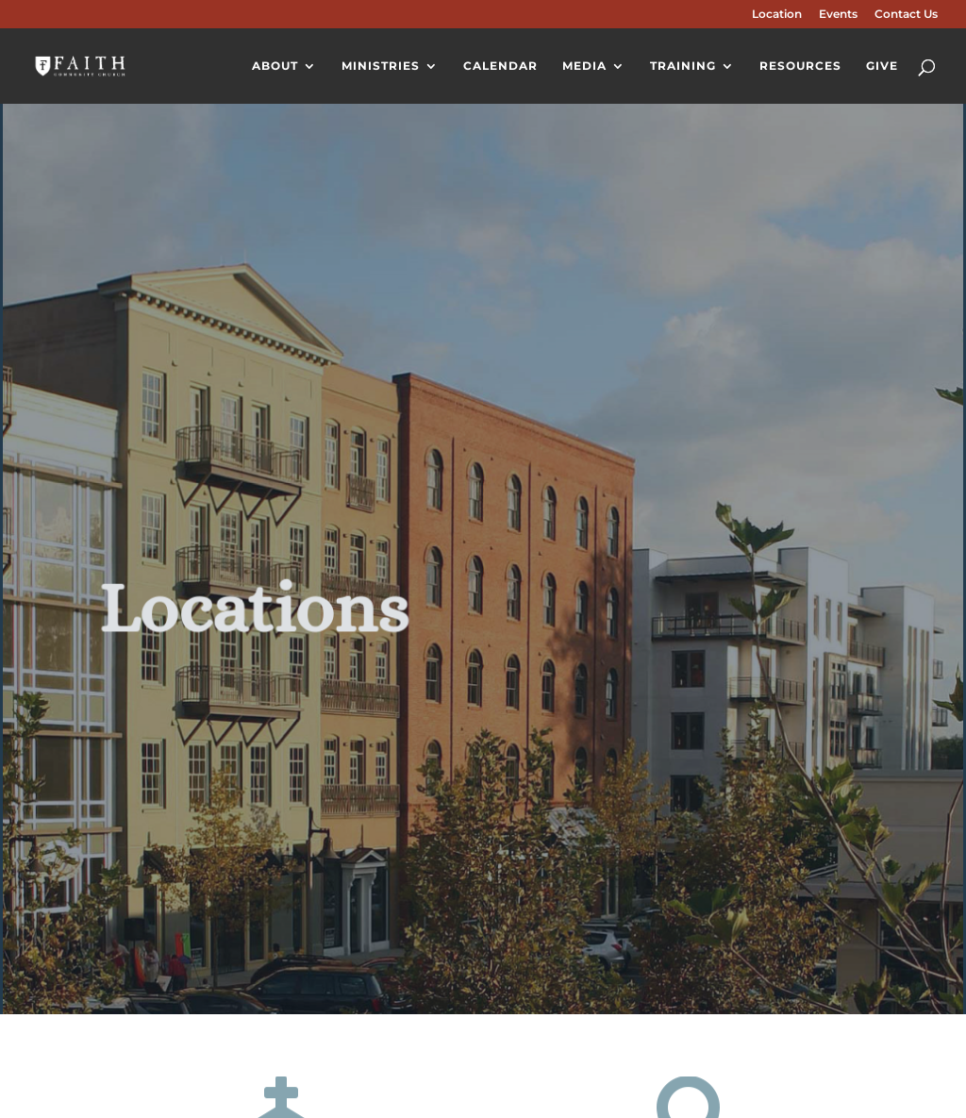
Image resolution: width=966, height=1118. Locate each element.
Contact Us (906, 14)
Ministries (380, 66)
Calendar (500, 66)
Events (838, 14)
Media (584, 66)
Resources (800, 66)
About (275, 66)
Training (683, 66)
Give (882, 66)
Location (777, 14)
